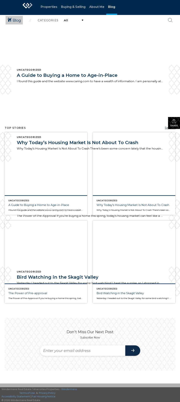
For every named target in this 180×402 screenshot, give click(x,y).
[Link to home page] (27, 7)
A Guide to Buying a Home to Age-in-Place (67, 75)
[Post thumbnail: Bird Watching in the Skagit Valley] (134, 262)
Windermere (69, 389)
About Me (96, 7)
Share (174, 123)
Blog (111, 7)
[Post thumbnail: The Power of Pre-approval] (46, 262)
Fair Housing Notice (43, 396)
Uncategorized (29, 69)
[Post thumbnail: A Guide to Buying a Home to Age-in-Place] (46, 173)
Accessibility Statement (15, 396)
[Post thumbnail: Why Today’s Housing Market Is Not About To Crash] (134, 173)
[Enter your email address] (82, 350)
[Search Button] (170, 20)
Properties (49, 7)
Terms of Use (27, 392)
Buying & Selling (73, 7)
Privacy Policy (47, 392)
